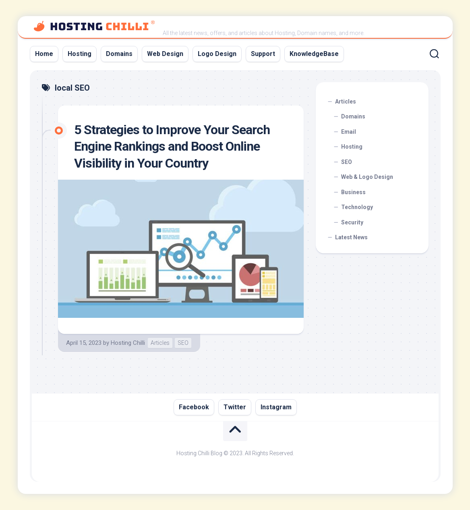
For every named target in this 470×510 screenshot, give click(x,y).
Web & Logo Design (367, 177)
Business (353, 192)
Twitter (235, 407)
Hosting (79, 54)
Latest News (351, 237)
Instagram (276, 407)
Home (44, 54)
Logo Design (217, 54)
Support (263, 54)
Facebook (194, 407)
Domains (119, 54)
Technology (357, 207)
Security (352, 222)
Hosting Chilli (128, 342)
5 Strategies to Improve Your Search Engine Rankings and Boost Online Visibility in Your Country (172, 146)
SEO (183, 343)
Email (348, 132)
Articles (160, 343)
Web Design (165, 54)
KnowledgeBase (314, 54)
